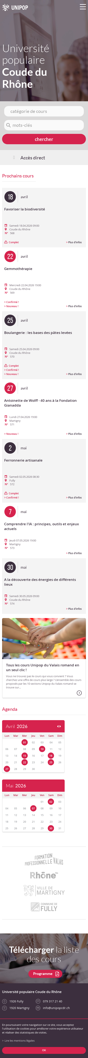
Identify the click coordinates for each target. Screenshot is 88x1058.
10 (42, 749)
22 (24, 762)
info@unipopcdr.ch (56, 1008)
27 (6, 769)
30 (50, 828)
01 (24, 742)
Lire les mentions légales (20, 1040)
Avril (17, 726)
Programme (43, 973)
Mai (16, 785)
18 (50, 755)
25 (50, 762)
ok (44, 1050)
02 (50, 802)
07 (33, 808)
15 (24, 755)
